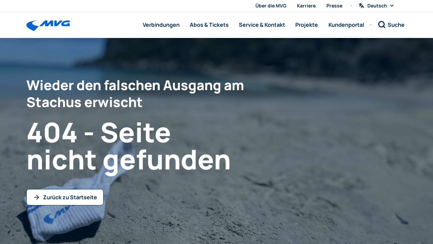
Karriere (306, 5)
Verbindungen (161, 24)
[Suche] (391, 25)
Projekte (306, 24)
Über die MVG (270, 5)
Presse (334, 5)
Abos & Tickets (209, 24)
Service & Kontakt (262, 24)
